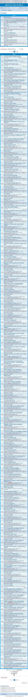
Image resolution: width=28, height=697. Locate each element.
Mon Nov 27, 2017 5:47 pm (17, 135)
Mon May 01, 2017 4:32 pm (20, 200)
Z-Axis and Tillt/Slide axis (10, 33)
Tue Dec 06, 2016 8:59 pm (15, 278)
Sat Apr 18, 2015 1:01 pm (17, 658)
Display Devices (7, 17)
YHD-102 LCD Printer (9, 181)
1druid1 (9, 170)
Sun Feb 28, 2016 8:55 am (15, 382)
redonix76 (10, 370)
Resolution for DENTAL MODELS (11, 468)
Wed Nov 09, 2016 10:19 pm (19, 296)
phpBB (10, 696)
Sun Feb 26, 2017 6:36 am (17, 226)
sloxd (9, 529)
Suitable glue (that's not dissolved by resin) (14, 619)
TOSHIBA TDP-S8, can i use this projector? (14, 540)
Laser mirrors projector (9, 503)
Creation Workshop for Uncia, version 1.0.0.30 (14, 163)
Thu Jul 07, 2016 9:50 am (16, 308)
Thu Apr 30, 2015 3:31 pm (16, 632)
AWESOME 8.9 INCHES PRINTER (11, 109)
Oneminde (10, 104)
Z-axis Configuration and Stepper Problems (14, 528)
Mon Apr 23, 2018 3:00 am (16, 110)
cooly (9, 176)
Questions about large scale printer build (13, 613)
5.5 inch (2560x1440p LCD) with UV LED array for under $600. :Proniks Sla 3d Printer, (15, 93)
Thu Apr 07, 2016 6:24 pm (17, 370)
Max (9, 388)
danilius (9, 129)
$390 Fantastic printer (9, 97)
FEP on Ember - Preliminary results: (12, 237)
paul (9, 110)
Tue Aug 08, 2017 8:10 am (15, 182)
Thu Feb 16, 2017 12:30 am (18, 238)
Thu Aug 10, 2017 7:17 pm (16, 176)
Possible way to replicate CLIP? (11, 553)
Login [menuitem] (26, 7)
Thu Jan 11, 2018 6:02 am (19, 123)
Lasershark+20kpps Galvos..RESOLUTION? (14, 406)
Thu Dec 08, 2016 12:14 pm (17, 271)
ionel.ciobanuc (11, 188)
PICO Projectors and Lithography (11, 625)
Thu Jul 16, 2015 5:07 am (16, 554)
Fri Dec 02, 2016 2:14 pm (18, 284)
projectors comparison (9, 289)
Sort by (14, 671)
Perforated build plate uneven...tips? (12, 637)
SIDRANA (10, 580)
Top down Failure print (9, 443)
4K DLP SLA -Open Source (10, 103)
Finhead (9, 257)
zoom (9, 469)
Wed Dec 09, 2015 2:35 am (18, 432)
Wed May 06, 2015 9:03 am (17, 620)
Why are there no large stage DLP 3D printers (14, 80)
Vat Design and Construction (10, 40)
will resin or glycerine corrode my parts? (13, 412)
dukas (9, 164)
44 (26, 95)
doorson (9, 498)
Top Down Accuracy (8, 393)
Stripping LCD (7, 199)
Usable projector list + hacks (10, 60)
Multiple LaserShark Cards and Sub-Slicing (14, 601)
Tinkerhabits (10, 614)
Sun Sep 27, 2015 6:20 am (18, 492)
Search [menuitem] (26, 10)
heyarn (9, 413)
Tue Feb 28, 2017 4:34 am (17, 219)
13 (24, 58)
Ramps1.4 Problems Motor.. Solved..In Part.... (14, 607)
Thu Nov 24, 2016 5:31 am (18, 290)
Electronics (6, 25)
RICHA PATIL (10, 426)
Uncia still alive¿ (7, 573)
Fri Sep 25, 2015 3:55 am (17, 498)
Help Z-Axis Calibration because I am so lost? (14, 307)
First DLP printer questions (10, 449)
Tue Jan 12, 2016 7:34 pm (18, 394)
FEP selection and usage (9, 509)
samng (9, 548)
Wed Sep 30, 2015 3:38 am (18, 488)
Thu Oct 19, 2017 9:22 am (16, 145)
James (9, 68)
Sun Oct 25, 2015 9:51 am (16, 469)
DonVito (9, 57)
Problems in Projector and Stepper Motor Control (15, 663)
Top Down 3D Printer (8, 67)
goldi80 (9, 271)
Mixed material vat (8, 522)
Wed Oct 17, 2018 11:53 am (17, 98)
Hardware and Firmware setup (11, 63)
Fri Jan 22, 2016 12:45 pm (15, 388)
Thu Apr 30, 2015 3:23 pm (16, 638)
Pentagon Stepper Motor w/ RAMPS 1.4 (13, 589)
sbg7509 (9, 664)
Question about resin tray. (10, 340)
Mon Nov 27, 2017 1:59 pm (19, 139)
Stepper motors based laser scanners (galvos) (14, 456)
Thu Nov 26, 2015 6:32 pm (18, 444)
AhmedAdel (10, 394)
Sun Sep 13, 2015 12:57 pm (16, 510)
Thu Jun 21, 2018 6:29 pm (18, 104)
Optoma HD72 (7, 151)
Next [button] (17, 51)
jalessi (9, 438)
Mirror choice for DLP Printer (10, 175)
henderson (10, 290)
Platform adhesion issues (10, 144)
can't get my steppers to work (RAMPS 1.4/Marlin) (15, 431)
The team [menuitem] (23, 694)
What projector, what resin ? (10, 534)
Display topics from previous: (14, 670)
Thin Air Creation (8, 579)
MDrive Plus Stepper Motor (10, 437)
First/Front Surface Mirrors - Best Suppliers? (14, 595)
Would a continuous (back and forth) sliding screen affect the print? (14, 334)
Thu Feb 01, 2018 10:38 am (17, 57)
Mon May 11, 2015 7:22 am (17, 608)
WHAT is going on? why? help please (12, 369)
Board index (4, 694)
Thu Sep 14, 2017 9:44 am (16, 164)
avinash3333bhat (11, 586)
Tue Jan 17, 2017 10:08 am (18, 251)
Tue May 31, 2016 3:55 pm (17, 321)
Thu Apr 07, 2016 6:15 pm (17, 376)
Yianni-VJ (10, 238)
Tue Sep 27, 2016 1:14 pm (17, 302)
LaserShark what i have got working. (12, 56)
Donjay (9, 265)
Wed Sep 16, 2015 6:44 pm (19, 504)
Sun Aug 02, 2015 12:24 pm (16, 64)
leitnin (9, 308)
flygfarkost (10, 492)
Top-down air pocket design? (10, 491)
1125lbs (9, 516)
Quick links (4, 7)
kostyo (9, 135)
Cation (9, 626)
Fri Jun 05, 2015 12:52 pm (18, 602)
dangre (9, 321)
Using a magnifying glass (10, 462)
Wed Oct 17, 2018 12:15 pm (17, 94)
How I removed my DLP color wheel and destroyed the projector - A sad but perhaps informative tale (14, 362)
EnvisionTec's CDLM (8, 270)
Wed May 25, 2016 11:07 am (21, 335)
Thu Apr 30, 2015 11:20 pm (17, 626)
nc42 (9, 64)
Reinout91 (10, 658)
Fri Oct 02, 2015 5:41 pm (18, 482)
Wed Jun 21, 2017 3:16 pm (19, 188)
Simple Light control (8, 487)
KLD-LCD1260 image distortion (11, 128)
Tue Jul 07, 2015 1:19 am (16, 567)
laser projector (7, 295)
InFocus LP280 (7, 631)
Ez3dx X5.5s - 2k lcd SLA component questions (15, 134)
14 (25, 58)
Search (20, 49)
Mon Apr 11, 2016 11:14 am (18, 364)
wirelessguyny (11, 504)
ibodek (9, 328)
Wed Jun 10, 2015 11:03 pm (18, 590)
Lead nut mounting (8, 585)
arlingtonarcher (11, 123)
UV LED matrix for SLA (9, 187)
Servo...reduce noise (8, 314)
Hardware (3, 13)
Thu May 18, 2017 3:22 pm (16, 194)
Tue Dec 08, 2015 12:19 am (17, 438)
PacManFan (10, 482)
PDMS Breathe (7, 375)
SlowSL (9, 348)
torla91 (9, 541)
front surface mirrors (8, 301)
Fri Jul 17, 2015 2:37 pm (16, 548)
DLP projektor (7, 193)
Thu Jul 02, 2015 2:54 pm (17, 580)
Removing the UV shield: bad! (11, 231)
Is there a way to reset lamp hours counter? (14, 138)
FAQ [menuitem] (9, 7)
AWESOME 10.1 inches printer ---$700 (12, 86)
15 (26, 58)
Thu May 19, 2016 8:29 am (17, 341)
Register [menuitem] (21, 7)
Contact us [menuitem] (17, 694)
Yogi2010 (10, 432)
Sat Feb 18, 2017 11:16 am (17, 232)
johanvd (9, 302)
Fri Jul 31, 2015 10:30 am (18, 535)
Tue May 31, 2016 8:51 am (17, 328)
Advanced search (22, 49)
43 (25, 95)
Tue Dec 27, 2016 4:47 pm (17, 257)
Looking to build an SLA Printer (11, 169)
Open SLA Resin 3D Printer (10, 256)
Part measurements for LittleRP (11, 157)
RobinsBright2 (11, 61)
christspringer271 (11, 335)
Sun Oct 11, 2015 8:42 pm (18, 475)
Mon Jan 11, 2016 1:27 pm (17, 413)
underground (10, 139)
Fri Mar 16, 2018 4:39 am (17, 116)
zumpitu (9, 608)
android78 (10, 463)
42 (24, 95)
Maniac (9, 356)
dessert (9, 567)
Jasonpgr (10, 116)
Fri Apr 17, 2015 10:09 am (17, 664)
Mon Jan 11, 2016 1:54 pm (16, 407)
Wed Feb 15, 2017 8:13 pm (17, 245)
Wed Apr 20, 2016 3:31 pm (17, 356)
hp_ (9, 278)
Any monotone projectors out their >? (12, 643)
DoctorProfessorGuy (12, 450)
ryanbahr (10, 158)
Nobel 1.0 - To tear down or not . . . (12, 250)
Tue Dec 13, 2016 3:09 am (17, 265)
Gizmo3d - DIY (7, 218)
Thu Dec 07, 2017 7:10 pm (17, 129)
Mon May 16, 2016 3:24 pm (17, 348)
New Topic (3, 49)
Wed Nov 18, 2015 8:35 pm (22, 450)
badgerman (10, 251)
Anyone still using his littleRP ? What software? (15, 74)
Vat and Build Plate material (10, 559)
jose (9, 407)
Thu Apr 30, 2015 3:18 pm (16, 644)
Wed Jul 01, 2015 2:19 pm (20, 586)
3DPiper (9, 232)
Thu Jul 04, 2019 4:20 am (16, 87)
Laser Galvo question (9, 115)
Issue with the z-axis (8, 515)
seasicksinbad (11, 296)
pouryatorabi (10, 535)
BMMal (9, 620)
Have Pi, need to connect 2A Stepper (12, 381)
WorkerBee (10, 590)
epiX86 (9, 226)
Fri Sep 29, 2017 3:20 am (19, 61)
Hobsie (9, 145)
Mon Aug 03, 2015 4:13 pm (16, 529)
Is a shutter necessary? (9, 400)
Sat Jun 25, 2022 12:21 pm (17, 68)
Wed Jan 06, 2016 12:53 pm (17, 419)
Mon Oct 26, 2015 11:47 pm (18, 463)
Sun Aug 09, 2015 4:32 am (17, 516)
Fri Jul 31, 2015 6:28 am (16, 541)
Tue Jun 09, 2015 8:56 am (18, 596)
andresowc (10, 284)
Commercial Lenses (8, 387)
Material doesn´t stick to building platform (13, 283)
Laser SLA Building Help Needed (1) (12, 474)
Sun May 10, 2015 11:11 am (19, 614)
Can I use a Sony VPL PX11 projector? (13, 650)
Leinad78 (10, 219)
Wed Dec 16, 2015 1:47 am (19, 426)
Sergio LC (10, 488)
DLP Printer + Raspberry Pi (10, 320)
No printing (6, 418)
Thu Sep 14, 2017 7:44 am (17, 170)
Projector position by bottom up (11, 497)
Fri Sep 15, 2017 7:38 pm (17, 158)
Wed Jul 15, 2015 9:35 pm (19, 560)
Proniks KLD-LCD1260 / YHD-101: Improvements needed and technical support (15, 206)
